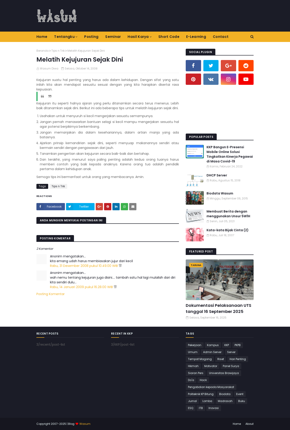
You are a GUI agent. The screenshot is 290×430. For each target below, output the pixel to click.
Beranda (42, 51)
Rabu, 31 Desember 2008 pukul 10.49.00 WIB (84, 266)
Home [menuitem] (41, 36)
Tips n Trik (58, 51)
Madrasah (225, 401)
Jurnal (192, 401)
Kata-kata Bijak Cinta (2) (228, 230)
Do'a (191, 380)
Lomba (207, 401)
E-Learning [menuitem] (196, 36)
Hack (203, 380)
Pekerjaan (194, 345)
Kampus (213, 345)
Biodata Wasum (220, 193)
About (249, 424)
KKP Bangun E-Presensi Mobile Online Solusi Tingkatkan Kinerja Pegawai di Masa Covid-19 (230, 154)
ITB (201, 408)
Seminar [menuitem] (113, 36)
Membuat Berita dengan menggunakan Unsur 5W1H (228, 213)
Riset (220, 359)
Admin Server (212, 352)
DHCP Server (217, 175)
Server (231, 352)
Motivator (210, 366)
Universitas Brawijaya (224, 373)
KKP (226, 345)
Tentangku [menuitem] (64, 36)
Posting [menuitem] (91, 36)
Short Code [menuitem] (168, 36)
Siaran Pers (195, 373)
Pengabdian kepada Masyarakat (211, 387)
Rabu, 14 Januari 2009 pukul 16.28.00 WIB (82, 287)
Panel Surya (231, 366)
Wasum (84, 424)
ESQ (190, 408)
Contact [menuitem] (220, 36)
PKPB (238, 345)
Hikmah (193, 366)
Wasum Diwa (49, 68)
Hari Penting (238, 359)
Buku (241, 401)
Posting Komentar (50, 294)
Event (239, 394)
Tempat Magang (200, 359)
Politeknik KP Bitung (201, 394)
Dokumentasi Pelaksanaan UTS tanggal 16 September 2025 (218, 308)
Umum (192, 352)
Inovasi (214, 408)
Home (237, 424)
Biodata (225, 394)
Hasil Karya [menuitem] (138, 36)
